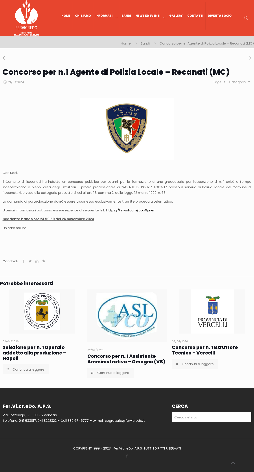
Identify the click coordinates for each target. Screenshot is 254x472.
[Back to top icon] (232, 463)
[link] (106, 34)
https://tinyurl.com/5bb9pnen (130, 210)
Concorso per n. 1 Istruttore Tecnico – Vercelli (205, 350)
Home (126, 43)
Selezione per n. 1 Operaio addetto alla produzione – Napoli (34, 353)
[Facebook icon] (127, 456)
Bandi (145, 43)
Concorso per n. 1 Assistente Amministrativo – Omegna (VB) (126, 359)
